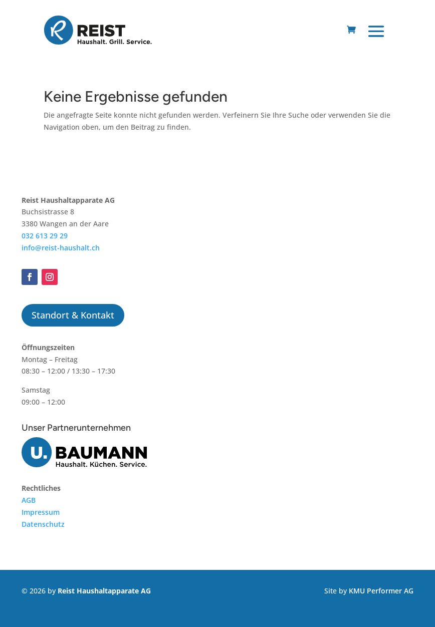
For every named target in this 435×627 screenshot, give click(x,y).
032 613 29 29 (45, 235)
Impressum (41, 512)
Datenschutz (43, 524)
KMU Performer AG (381, 590)
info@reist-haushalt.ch (61, 247)
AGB (29, 500)
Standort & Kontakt (73, 315)
